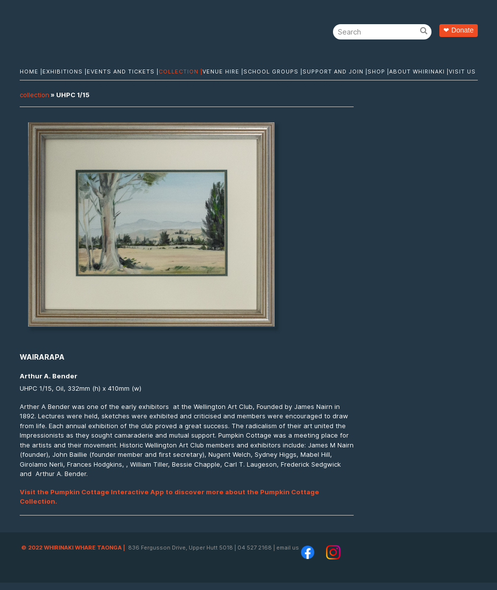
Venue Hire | (222, 71)
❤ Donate (458, 30)
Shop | (378, 71)
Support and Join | (334, 71)
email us (287, 547)
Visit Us (462, 71)
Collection (34, 95)
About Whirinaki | (419, 71)
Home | (31, 71)
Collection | (180, 71)
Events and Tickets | (123, 71)
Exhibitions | (64, 71)
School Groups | (272, 71)
